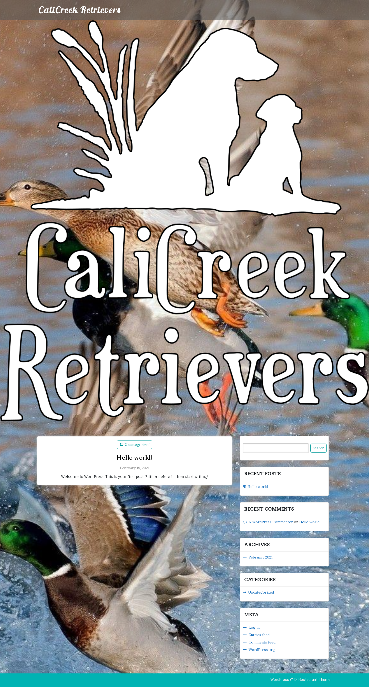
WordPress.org (262, 649)
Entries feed (259, 634)
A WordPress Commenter (271, 522)
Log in (254, 627)
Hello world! (134, 457)
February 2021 (261, 557)
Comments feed (262, 642)
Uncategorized (137, 444)
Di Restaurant (303, 679)
